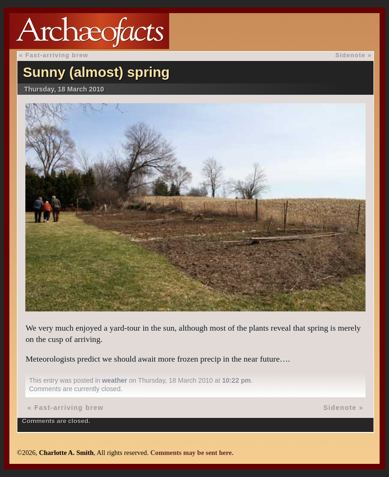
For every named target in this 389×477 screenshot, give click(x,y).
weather (114, 380)
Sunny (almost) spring (96, 72)
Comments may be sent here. (191, 452)
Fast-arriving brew (56, 55)
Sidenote (350, 55)
